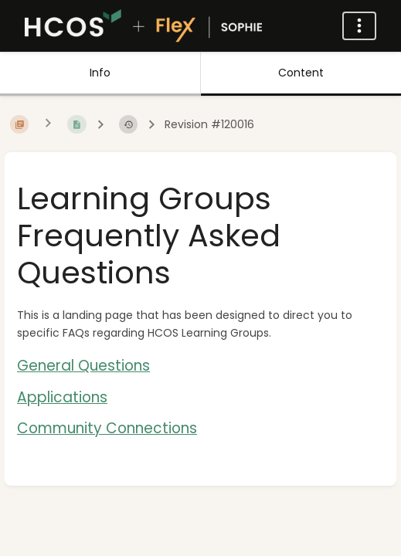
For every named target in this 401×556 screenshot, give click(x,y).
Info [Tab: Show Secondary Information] (100, 72)
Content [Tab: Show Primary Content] (301, 72)
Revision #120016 (209, 124)
